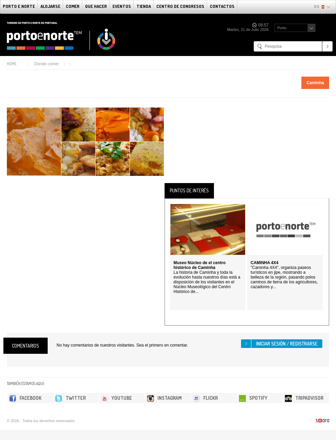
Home (11, 63)
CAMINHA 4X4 (264, 262)
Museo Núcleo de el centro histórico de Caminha (199, 265)
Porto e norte (19, 6)
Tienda (143, 6)
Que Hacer (96, 6)
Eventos (121, 6)
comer (73, 6)
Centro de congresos (180, 6)
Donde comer (46, 63)
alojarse (50, 6)
